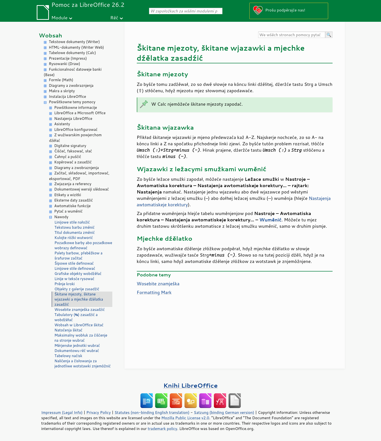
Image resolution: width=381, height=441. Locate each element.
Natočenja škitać (68, 330)
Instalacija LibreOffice (67, 96)
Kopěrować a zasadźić (73, 162)
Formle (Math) (61, 79)
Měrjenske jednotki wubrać (77, 345)
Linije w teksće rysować (74, 278)
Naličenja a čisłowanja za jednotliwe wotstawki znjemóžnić (83, 363)
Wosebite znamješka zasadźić (80, 309)
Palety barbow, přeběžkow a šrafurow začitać (79, 255)
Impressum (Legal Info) (62, 412)
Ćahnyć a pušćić (67, 156)
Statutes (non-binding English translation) (152, 412)
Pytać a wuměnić (68, 211)
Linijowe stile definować (75, 268)
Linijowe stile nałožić (72, 222)
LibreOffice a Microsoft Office (80, 112)
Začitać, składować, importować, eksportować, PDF (79, 175)
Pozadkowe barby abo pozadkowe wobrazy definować (83, 245)
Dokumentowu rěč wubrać (77, 350)
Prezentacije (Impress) (68, 58)
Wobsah (50, 35)
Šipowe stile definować (74, 263)
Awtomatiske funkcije (72, 205)
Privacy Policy (98, 412)
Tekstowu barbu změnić (75, 227)
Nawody (61, 216)
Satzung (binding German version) (224, 412)
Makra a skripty (62, 90)
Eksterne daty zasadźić (73, 200)
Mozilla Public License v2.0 (185, 417)
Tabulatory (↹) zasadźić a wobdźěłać (76, 317)
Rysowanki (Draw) (64, 63)
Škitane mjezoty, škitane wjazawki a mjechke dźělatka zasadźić (79, 299)
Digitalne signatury (70, 145)
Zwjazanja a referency (73, 183)
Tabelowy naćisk (68, 355)
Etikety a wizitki (67, 194)
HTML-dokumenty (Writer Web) (76, 47)
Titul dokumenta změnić (75, 232)
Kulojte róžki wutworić (74, 237)
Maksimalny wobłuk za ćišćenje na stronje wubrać (81, 338)
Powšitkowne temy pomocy (72, 101)
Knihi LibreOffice (190, 385)
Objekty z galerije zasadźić (77, 289)
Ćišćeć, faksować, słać (73, 151)
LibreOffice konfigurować (76, 129)
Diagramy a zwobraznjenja (71, 85)
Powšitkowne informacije (75, 107)
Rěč (114, 17)
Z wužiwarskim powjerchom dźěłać (75, 137)
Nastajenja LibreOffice (73, 118)
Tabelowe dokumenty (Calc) (72, 52)
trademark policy (162, 428)
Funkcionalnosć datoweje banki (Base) (73, 72)
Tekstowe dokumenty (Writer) (74, 41)
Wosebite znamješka (158, 283)
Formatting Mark (154, 292)
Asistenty (62, 123)
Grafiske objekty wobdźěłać (78, 273)
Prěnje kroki (65, 283)
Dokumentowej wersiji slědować (81, 189)
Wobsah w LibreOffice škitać (79, 325)
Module (59, 17)
